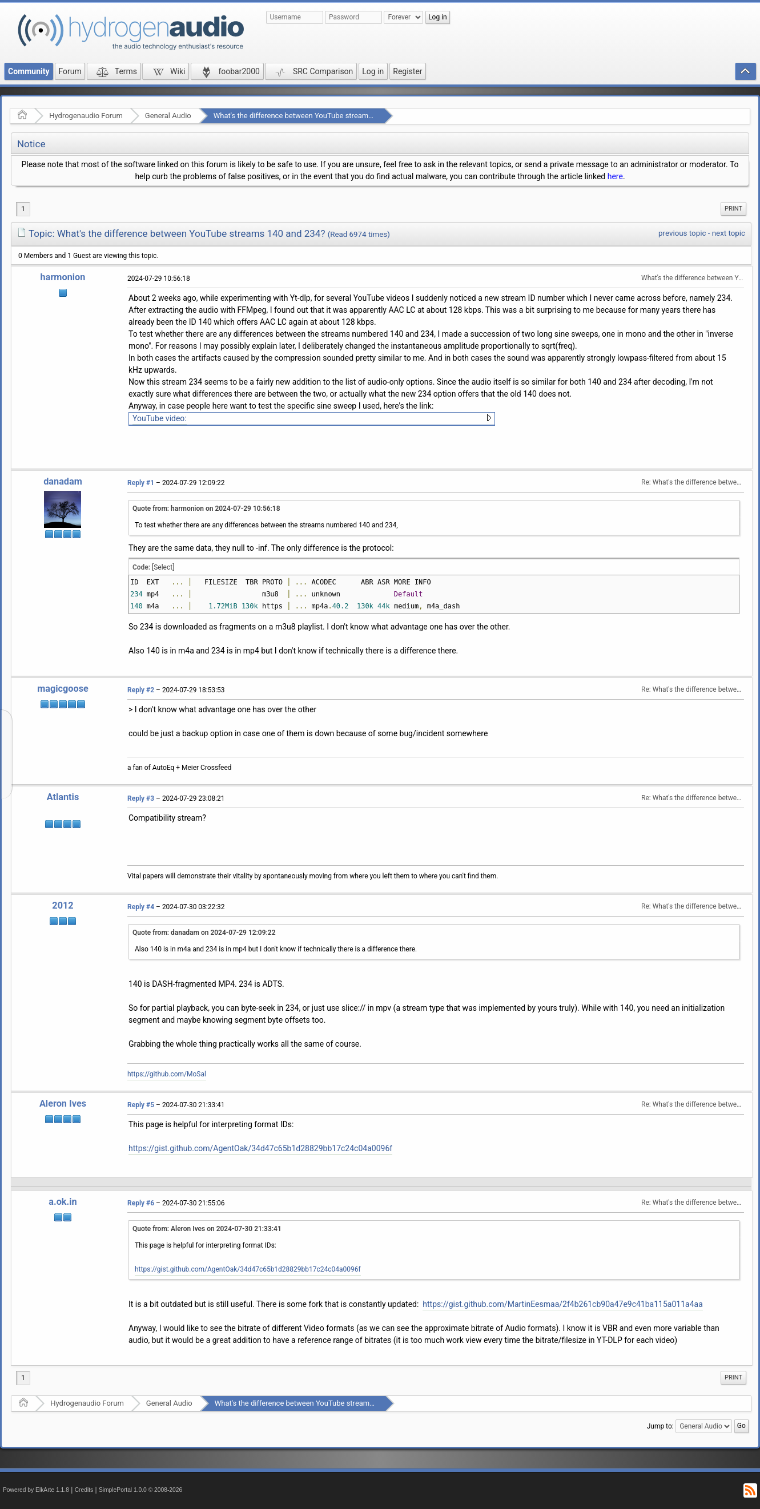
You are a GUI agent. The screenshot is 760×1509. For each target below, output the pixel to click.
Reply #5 (140, 1105)
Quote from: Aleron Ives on (207, 1229)
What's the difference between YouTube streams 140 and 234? (316, 115)
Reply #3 (140, 798)
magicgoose (63, 688)
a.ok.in (63, 1201)
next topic (728, 233)
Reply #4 (140, 907)
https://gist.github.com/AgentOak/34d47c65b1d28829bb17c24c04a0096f (260, 1148)
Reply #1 (140, 483)
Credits (84, 1490)
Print (733, 208)
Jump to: (660, 1426)
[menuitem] (733, 209)
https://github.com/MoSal (166, 1074)
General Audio (168, 115)
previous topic (682, 233)
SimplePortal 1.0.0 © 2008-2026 (140, 1490)
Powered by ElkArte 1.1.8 (36, 1490)
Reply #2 (140, 690)
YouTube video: (159, 418)
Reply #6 (140, 1203)
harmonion (63, 277)
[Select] (163, 567)
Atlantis (63, 797)
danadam (62, 481)
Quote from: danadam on (204, 933)
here (615, 176)
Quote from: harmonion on (206, 509)
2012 (62, 905)
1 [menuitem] (23, 209)
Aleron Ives (62, 1103)
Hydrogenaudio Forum (86, 115)
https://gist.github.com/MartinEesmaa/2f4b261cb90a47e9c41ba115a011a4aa (562, 1304)
